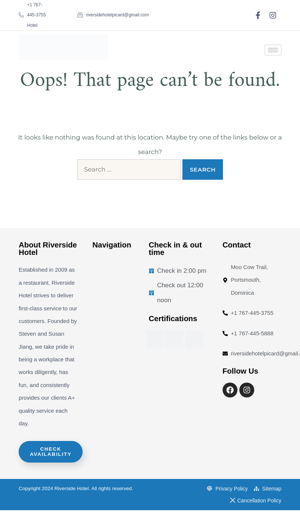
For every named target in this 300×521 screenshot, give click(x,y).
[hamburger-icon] (273, 50)
